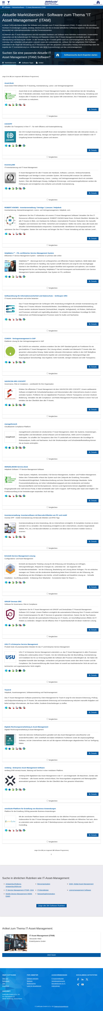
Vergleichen (52, 116)
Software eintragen (32, 978)
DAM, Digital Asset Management (81, 884)
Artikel (41, 63)
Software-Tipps (27, 63)
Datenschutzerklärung (61, 1006)
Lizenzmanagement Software (80, 890)
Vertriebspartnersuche (58, 981)
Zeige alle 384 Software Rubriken (51, 906)
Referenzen (5, 981)
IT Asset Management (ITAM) (36, 7)
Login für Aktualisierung (34, 986)
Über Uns (5, 978)
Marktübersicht (10, 63)
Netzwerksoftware (18, 7)
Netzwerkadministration (46, 894)
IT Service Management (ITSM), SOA (20, 890)
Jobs (3, 983)
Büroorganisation (43, 884)
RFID (45, 47)
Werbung (29, 981)
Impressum (5, 986)
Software (7, 7)
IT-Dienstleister (43, 890)
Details (94, 109)
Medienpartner (31, 983)
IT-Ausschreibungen (58, 978)
